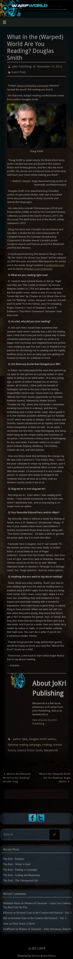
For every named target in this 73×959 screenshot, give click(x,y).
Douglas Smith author (42, 739)
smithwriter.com (55, 265)
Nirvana (35, 955)
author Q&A (20, 739)
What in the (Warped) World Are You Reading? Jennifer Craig (17, 777)
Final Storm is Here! (24, 923)
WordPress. (49, 955)
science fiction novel (29, 750)
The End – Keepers (13, 858)
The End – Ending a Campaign (20, 869)
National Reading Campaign (33, 85)
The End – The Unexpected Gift (20, 880)
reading (47, 744)
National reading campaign (24, 744)
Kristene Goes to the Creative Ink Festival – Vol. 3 (43, 912)
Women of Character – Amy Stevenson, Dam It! (45, 929)
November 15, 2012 (49, 66)
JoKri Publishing (21, 66)
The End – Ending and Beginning (21, 875)
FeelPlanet (9, 929)
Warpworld (50, 750)
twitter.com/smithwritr (39, 269)
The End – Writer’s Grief (16, 864)
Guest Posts (18, 72)
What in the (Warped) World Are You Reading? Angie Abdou (54, 777)
